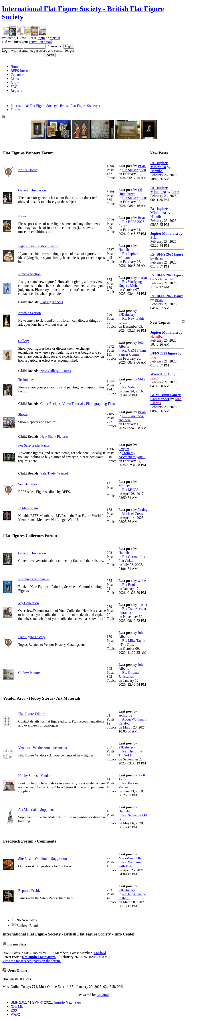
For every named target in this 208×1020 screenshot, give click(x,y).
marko (142, 278)
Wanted (62, 473)
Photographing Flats (100, 404)
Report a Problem (30, 890)
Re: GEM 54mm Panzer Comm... (132, 352)
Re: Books (129, 585)
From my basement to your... (132, 455)
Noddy (143, 510)
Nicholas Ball (164, 279)
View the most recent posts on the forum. (31, 961)
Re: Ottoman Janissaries (130, 674)
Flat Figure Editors (31, 714)
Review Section (29, 274)
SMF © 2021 (42, 1002)
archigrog (125, 715)
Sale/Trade (48, 473)
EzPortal (103, 995)
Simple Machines (67, 1002)
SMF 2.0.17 (20, 1002)
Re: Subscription (134, 170)
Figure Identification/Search (38, 246)
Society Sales (27, 484)
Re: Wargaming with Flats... (131, 864)
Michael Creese (133, 514)
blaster (142, 604)
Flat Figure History (32, 637)
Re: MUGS (130, 490)
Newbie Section (29, 313)
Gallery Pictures (29, 673)
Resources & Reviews (34, 579)
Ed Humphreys (130, 192)
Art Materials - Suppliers (36, 809)
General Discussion (32, 190)
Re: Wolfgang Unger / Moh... (130, 283)
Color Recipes (50, 404)
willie (142, 581)
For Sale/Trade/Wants (33, 445)
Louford (100, 953)
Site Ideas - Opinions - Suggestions (43, 859)
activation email (40, 42)
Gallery (23, 341)
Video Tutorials (73, 404)
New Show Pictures (54, 436)
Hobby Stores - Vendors (35, 776)
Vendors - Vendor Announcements (42, 748)
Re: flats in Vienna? (128, 785)
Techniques (26, 380)
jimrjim (124, 449)
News (22, 216)
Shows (23, 414)
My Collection (28, 603)
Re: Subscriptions (134, 198)
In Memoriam (28, 508)
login (41, 38)
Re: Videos (130, 387)
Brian (142, 166)
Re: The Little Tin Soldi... (130, 753)
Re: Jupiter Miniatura (128, 256)
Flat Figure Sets (51, 302)
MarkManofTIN (130, 858)
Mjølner (124, 486)
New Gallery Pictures (55, 371)
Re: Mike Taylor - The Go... (132, 642)
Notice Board (27, 170)
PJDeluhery (127, 314)
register (55, 38)
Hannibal (125, 250)
